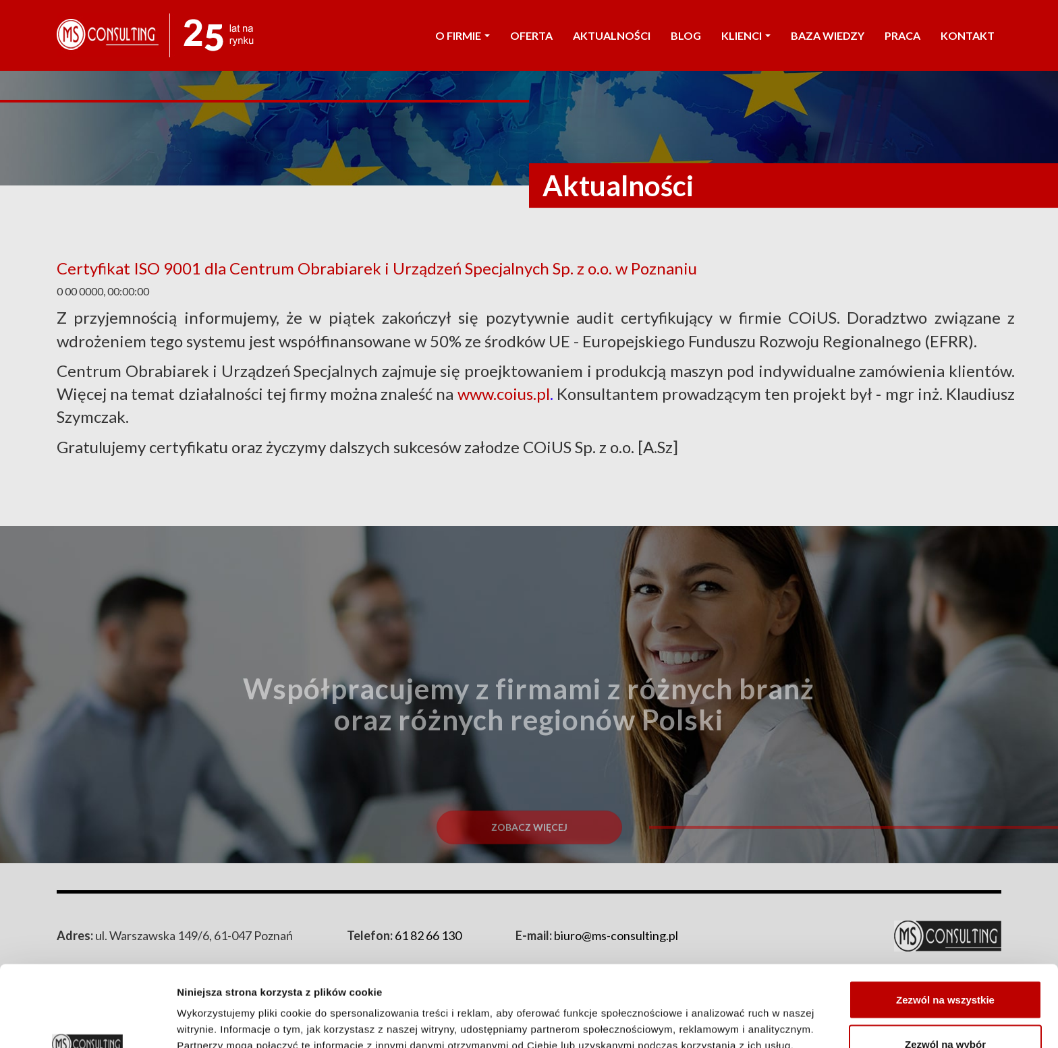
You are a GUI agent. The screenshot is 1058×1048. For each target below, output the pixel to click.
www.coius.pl (503, 393)
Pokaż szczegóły (719, 1013)
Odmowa (945, 1012)
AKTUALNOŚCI (611, 35)
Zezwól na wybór (945, 968)
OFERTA (531, 35)
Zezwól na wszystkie (945, 923)
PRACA (902, 35)
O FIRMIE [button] (462, 35)
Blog (686, 35)
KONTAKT (968, 35)
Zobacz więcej (529, 857)
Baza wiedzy (827, 35)
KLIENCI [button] (746, 35)
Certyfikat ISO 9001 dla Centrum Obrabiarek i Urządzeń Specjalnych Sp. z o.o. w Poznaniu (377, 268)
